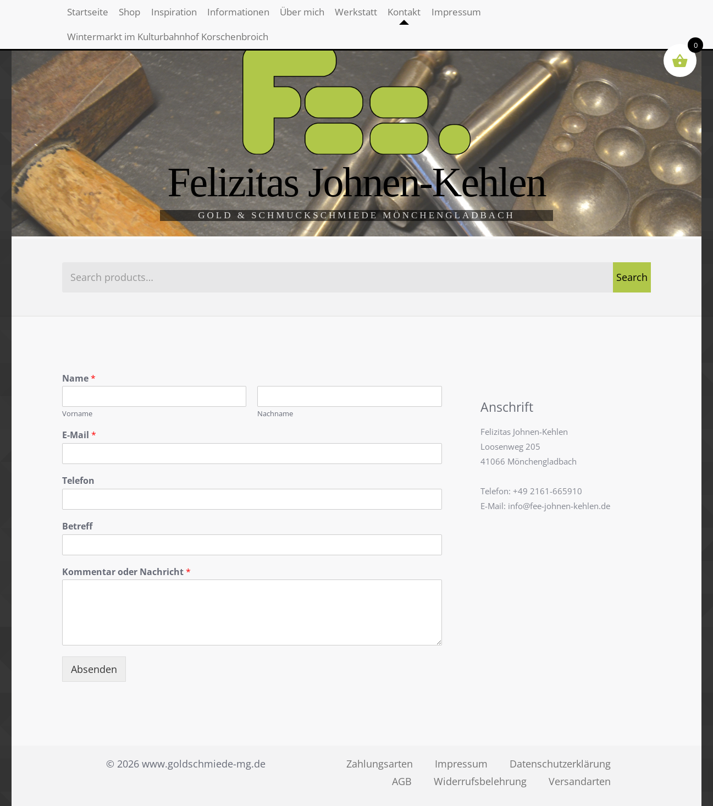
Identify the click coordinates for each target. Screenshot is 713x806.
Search (632, 277)
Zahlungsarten (379, 763)
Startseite (95, 16)
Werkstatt (438, 16)
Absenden (94, 669)
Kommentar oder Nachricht (126, 572)
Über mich (370, 16)
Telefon (78, 481)
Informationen (290, 16)
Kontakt (500, 16)
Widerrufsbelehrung (480, 781)
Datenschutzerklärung (560, 763)
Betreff (77, 526)
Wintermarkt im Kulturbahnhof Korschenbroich (182, 51)
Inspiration (210, 16)
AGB (402, 781)
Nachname (275, 413)
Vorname (77, 413)
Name (79, 378)
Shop (150, 16)
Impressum (566, 16)
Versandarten (580, 781)
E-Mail (79, 435)
